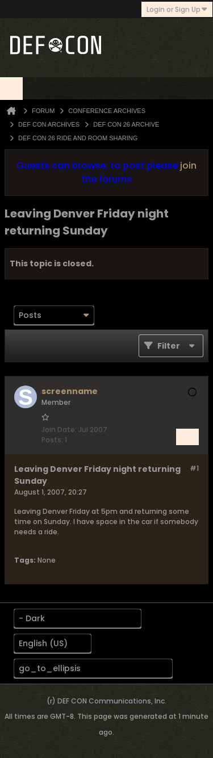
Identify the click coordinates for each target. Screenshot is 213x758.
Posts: (52, 440)
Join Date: (59, 429)
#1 (194, 468)
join (188, 165)
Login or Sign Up (177, 9)
